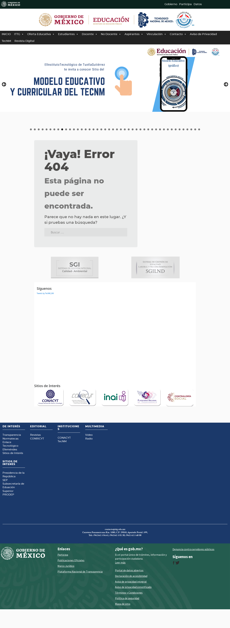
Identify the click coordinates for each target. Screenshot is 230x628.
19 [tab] (101, 129)
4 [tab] (43, 129)
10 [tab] (66, 129)
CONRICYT (37, 456)
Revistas (35, 453)
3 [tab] (39, 129)
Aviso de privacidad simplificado (133, 605)
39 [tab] (180, 129)
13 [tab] (78, 129)
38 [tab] (176, 129)
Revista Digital (24, 41)
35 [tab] (164, 129)
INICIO (6, 34)
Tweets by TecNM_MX (45, 311)
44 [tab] (199, 129)
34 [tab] (160, 129)
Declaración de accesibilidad (131, 594)
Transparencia (12, 453)
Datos (198, 4)
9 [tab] (62, 129)
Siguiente (225, 84)
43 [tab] (195, 129)
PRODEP (8, 513)
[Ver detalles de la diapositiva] (115, 78)
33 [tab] (156, 129)
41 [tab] (187, 129)
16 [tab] (90, 129)
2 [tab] (35, 129)
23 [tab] (117, 129)
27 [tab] (133, 129)
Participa (185, 4)
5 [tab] (46, 129)
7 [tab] (54, 129)
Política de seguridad (127, 616)
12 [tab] (74, 129)
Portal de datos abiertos (129, 588)
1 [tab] (31, 129)
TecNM (6, 41)
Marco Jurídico (66, 584)
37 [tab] (172, 129)
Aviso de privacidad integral (131, 599)
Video (89, 453)
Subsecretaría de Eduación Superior (13, 505)
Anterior (4, 84)
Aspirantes (134, 34)
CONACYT (64, 456)
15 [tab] (86, 129)
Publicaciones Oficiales (71, 578)
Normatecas (11, 456)
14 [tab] (82, 129)
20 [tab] (105, 129)
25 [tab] (125, 129)
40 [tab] (184, 129)
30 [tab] (144, 129)
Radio (89, 456)
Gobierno (171, 4)
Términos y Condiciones (129, 610)
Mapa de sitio (122, 622)
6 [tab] (50, 129)
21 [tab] (109, 129)
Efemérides (10, 467)
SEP (5, 498)
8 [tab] (58, 129)
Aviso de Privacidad (203, 34)
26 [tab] (129, 129)
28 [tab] (137, 129)
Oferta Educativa (41, 34)
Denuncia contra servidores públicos (193, 567)
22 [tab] (113, 129)
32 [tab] (152, 129)
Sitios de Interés (13, 471)
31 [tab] (148, 129)
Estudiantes (68, 34)
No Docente (111, 34)
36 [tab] (168, 129)
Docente (89, 34)
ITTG (19, 34)
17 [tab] (94, 129)
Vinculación (156, 34)
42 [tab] (191, 129)
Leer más (120, 580)
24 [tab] (121, 129)
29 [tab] (141, 129)
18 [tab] (97, 129)
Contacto (178, 34)
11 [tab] (70, 129)
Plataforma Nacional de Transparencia (80, 589)
